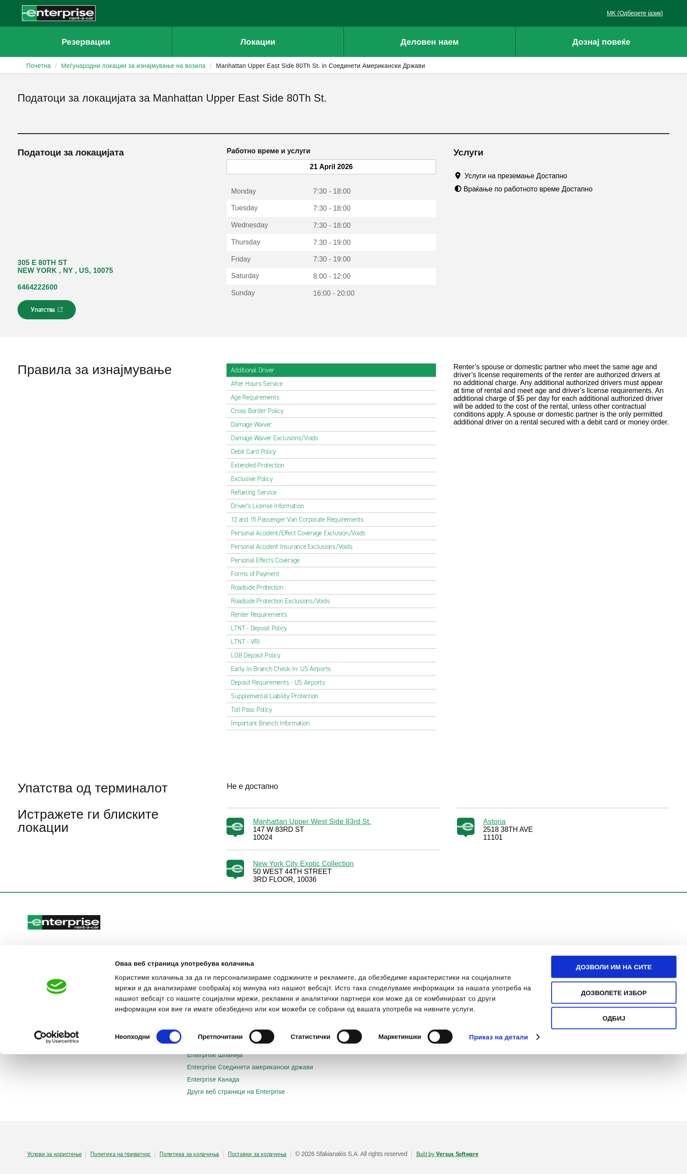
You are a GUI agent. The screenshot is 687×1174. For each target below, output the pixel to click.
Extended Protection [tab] (261, 465)
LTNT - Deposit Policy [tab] (262, 628)
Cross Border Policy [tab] (260, 411)
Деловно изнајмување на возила (560, 960)
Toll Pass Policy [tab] (255, 709)
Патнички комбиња (219, 984)
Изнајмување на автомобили (74, 960)
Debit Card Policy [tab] (257, 451)
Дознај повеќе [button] (601, 41)
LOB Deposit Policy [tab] (259, 655)
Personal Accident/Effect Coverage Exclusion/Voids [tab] (301, 533)
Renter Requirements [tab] (262, 614)
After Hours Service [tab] (260, 383)
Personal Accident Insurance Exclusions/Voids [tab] (295, 546)
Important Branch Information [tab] (273, 723)
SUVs (200, 972)
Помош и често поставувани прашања (408, 960)
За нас (361, 1018)
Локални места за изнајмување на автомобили (101, 1005)
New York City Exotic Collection (303, 863)
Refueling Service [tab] (257, 492)
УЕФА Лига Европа (539, 993)
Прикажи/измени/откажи (67, 972)
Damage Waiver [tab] (255, 424)
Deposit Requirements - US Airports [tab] (281, 682)
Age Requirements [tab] (258, 397)
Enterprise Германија (222, 1030)
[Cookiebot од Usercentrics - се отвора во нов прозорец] (56, 1156)
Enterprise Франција (221, 1042)
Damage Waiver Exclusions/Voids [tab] (278, 438)
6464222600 (37, 287)
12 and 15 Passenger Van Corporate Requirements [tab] (301, 519)
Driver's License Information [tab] (271, 506)
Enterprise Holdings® (382, 1030)
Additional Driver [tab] (256, 370)
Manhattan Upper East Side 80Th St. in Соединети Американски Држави (320, 65)
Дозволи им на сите (614, 1086)
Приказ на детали (498, 1156)
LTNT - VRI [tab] (249, 641)
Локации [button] (257, 41)
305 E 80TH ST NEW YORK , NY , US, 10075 (65, 266)
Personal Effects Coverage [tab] (269, 560)
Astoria (494, 821)
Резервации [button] (85, 41)
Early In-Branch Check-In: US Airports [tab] (284, 669)
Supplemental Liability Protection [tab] (278, 696)
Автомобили (210, 960)
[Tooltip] (575, 175)
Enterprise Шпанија (219, 1054)
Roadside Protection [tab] (260, 587)
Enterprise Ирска (216, 1018)
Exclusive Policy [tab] (255, 478)
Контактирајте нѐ (377, 972)
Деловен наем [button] (429, 41)
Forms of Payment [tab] (258, 573)
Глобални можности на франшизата (405, 1042)
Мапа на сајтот (373, 984)
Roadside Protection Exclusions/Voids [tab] (283, 601)
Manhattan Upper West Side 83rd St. (312, 821)
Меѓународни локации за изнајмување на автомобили (103, 1022)
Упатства (47, 312)
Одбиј (613, 1138)
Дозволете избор (614, 1112)
